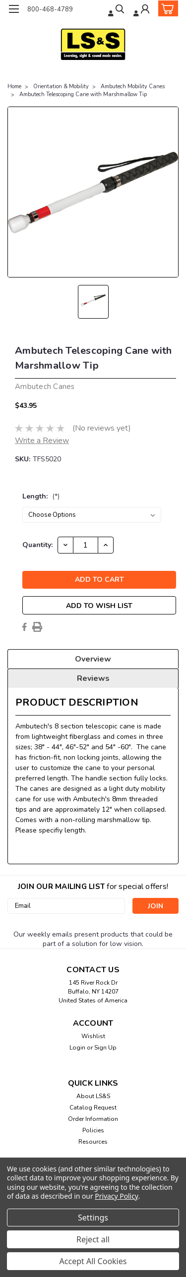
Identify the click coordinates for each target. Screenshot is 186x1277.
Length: (41, 496)
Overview (93, 659)
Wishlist (93, 1036)
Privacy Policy (116, 1196)
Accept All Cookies (93, 1261)
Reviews (93, 678)
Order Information (93, 1119)
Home (14, 86)
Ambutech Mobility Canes (133, 86)
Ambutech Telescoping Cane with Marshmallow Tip (83, 94)
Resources (93, 1142)
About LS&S (93, 1096)
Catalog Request (93, 1107)
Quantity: (37, 545)
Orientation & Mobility (61, 86)
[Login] (142, 10)
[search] (117, 10)
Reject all (93, 1239)
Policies (93, 1130)
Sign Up (105, 1048)
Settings (93, 1217)
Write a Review (42, 440)
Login (77, 1048)
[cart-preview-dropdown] (166, 8)
